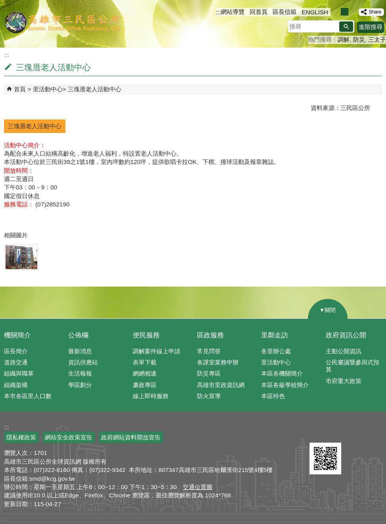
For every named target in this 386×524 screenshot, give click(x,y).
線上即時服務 (150, 396)
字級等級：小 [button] (336, 11)
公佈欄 (78, 335)
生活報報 (80, 373)
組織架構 (16, 384)
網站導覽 (233, 11)
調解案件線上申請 (156, 351)
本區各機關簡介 (282, 373)
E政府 (318, 432)
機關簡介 (17, 335)
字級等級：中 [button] (344, 11)
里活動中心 (48, 89)
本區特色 (273, 396)
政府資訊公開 (346, 335)
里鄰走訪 (274, 335)
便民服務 (146, 335)
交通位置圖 (197, 487)
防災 (359, 39)
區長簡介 (16, 351)
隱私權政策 (21, 437)
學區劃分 (80, 384)
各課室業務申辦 (218, 362)
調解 (344, 39)
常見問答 (209, 351)
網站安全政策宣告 (68, 437)
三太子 (377, 39)
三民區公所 (62, 22)
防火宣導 (209, 396)
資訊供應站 (83, 362)
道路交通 (16, 362)
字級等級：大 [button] (353, 11)
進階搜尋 (370, 26)
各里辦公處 (276, 351)
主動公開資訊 (343, 351)
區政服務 (210, 335)
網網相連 (145, 373)
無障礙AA (357, 433)
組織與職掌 (19, 373)
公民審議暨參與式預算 (352, 366)
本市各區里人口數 (28, 396)
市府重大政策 (343, 381)
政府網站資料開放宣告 (131, 437)
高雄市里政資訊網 (221, 384)
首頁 (20, 89)
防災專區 (209, 373)
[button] (346, 26)
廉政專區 (145, 384)
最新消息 (80, 351)
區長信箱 (284, 11)
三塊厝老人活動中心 (94, 89)
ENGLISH (315, 12)
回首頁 (259, 11)
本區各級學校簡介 (285, 384)
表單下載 (145, 362)
